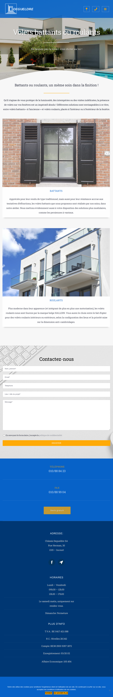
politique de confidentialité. (50, 435)
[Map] (61, 562)
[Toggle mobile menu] (105, 9)
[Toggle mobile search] (95, 9)
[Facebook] (51, 562)
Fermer (48, 693)
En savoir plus (61, 693)
